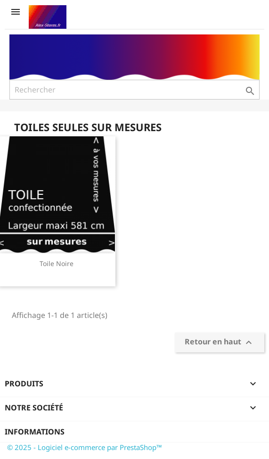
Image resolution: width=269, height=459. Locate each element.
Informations (35, 431)
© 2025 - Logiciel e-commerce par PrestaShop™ (84, 447)
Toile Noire (56, 263)
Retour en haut (219, 342)
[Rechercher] (134, 90)
